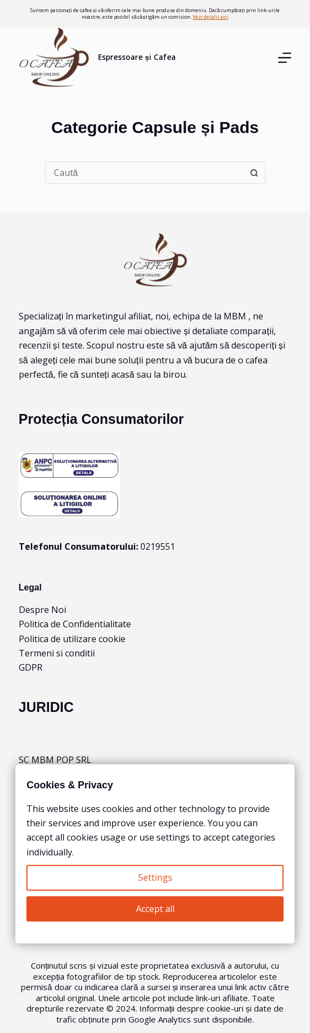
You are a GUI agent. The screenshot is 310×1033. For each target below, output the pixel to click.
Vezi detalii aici (211, 16)
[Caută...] (144, 173)
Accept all (155, 909)
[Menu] (284, 57)
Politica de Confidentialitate (75, 624)
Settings (155, 877)
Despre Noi (42, 610)
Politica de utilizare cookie (72, 639)
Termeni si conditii (57, 653)
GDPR (30, 667)
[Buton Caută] (254, 173)
